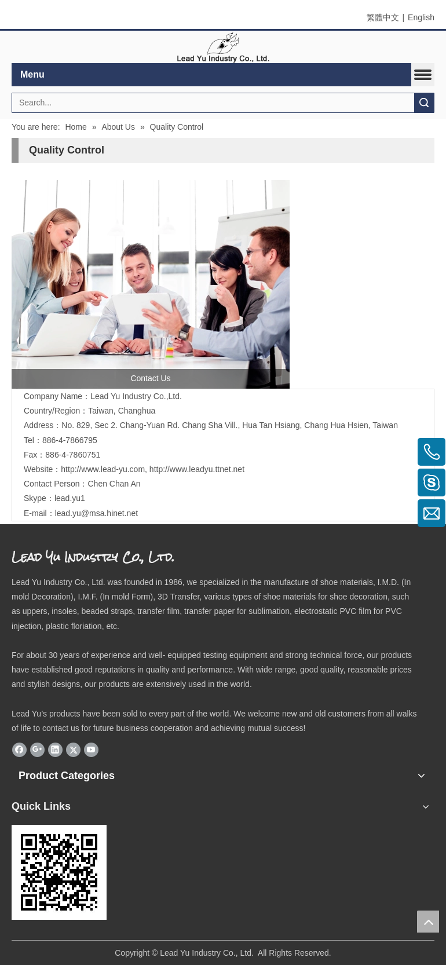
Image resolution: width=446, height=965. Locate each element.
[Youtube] (91, 749)
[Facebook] (19, 749)
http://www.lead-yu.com (103, 469)
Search (424, 102)
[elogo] (223, 47)
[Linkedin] (55, 749)
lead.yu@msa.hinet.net (96, 513)
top (428, 922)
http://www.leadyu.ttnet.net (196, 469)
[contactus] (151, 284)
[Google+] (37, 749)
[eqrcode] (59, 872)
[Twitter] (73, 749)
